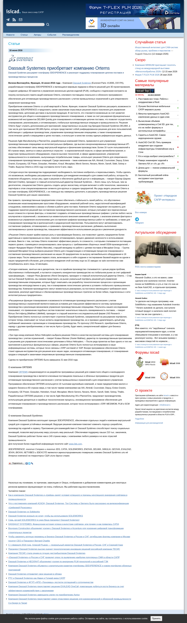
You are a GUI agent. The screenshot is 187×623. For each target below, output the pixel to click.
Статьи (24, 35)
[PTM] (137, 325)
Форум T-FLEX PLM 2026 (147, 75)
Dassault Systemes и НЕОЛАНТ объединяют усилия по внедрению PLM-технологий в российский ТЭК (58, 561)
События (51, 35)
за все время (154, 95)
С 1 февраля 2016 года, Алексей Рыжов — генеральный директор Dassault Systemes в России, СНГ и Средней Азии (65, 545)
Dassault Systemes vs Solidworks (24, 512)
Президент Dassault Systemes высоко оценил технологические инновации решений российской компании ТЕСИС (64, 549)
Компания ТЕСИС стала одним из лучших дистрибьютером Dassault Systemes (46, 553)
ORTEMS (23, 372)
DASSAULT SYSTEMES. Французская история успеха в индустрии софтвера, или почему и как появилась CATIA (63, 524)
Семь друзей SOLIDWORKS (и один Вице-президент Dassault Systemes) (43, 520)
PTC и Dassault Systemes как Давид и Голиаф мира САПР (36, 578)
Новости (10, 35)
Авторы (37, 35)
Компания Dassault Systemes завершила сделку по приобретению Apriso (44, 595)
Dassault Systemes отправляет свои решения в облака (35, 574)
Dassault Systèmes (82, 83)
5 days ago (162, 293)
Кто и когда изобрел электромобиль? (156, 156)
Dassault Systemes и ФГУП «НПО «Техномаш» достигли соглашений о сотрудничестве (50, 582)
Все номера (141, 212)
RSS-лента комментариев (148, 267)
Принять (156, 618)
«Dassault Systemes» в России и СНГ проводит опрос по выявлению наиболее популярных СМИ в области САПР (64, 557)
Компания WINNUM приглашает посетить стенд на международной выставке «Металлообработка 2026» (155, 68)
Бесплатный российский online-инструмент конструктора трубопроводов (153, 178)
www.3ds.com (75, 444)
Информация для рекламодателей (149, 423)
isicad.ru (166, 395)
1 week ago (162, 347)
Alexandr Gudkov (141, 298)
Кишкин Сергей (140, 274)
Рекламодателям (70, 35)
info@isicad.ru (165, 405)
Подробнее (139, 419)
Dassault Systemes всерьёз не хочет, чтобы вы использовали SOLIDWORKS (45, 516)
